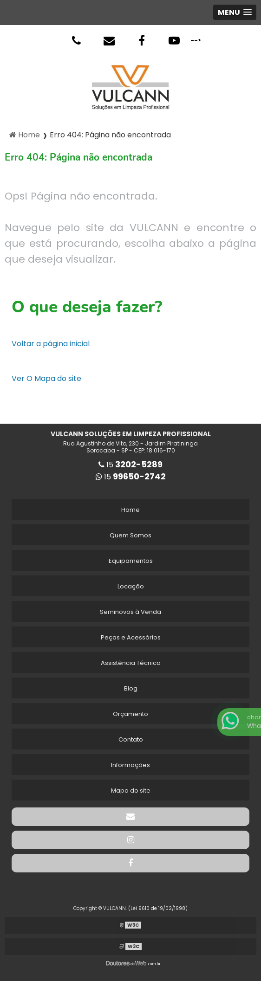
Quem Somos (130, 535)
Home (130, 509)
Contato (130, 739)
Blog (130, 688)
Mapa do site (130, 790)
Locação (130, 586)
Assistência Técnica (131, 662)
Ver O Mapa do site (46, 378)
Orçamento (130, 714)
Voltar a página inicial (51, 343)
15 (130, 464)
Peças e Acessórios (131, 637)
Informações (130, 765)
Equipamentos (131, 560)
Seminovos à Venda (130, 611)
